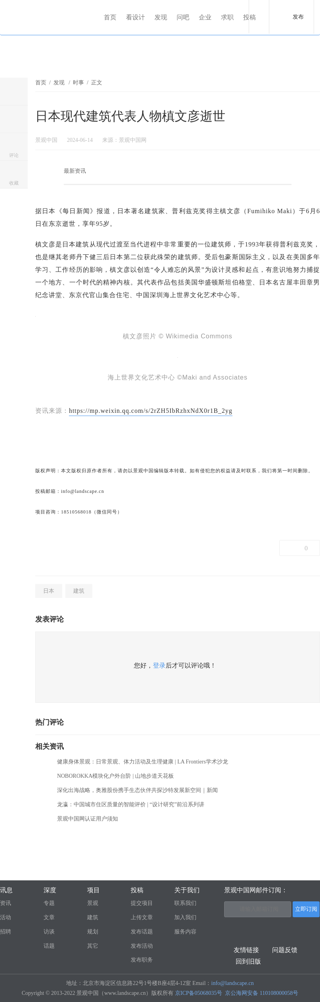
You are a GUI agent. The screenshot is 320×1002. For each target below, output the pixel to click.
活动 (5, 917)
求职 (227, 17)
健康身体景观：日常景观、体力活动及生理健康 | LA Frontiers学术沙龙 (142, 762)
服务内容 (185, 932)
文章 (49, 917)
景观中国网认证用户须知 (87, 819)
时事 (78, 83)
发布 (298, 17)
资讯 (5, 903)
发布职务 (142, 960)
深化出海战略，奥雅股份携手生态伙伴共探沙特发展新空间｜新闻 (137, 790)
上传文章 (142, 917)
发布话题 (142, 932)
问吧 (183, 17)
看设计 (135, 17)
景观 (92, 903)
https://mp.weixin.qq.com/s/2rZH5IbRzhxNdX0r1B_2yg (150, 410)
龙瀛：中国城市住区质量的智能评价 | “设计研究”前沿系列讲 (130, 804)
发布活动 (142, 946)
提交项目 (142, 903)
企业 (205, 17)
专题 (49, 903)
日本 (48, 591)
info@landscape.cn (232, 983)
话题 (49, 946)
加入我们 (185, 917)
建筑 (78, 591)
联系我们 (185, 903)
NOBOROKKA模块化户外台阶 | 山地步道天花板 (115, 776)
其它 (92, 946)
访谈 (49, 932)
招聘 (5, 932)
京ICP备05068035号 (199, 993)
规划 (92, 932)
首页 (110, 17)
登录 (159, 665)
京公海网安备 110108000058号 (261, 993)
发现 (160, 17)
